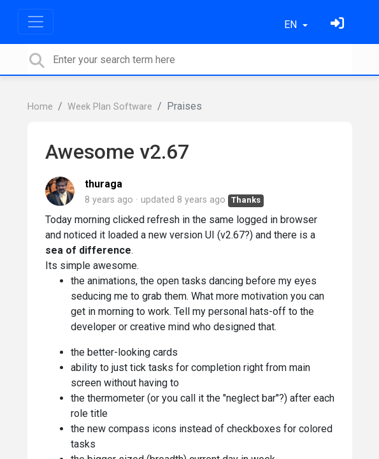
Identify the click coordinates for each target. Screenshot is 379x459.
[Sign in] (338, 24)
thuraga (103, 184)
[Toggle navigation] (36, 21)
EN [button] (291, 24)
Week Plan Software (110, 106)
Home (40, 106)
